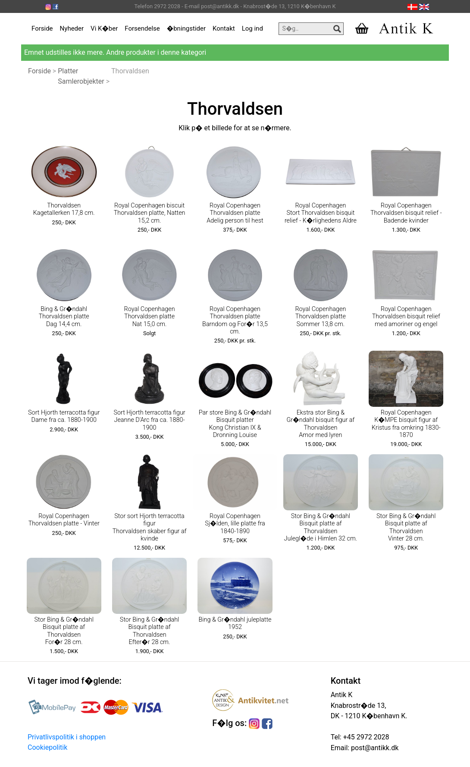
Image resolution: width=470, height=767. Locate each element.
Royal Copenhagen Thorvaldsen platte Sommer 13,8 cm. (320, 316)
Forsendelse (142, 28)
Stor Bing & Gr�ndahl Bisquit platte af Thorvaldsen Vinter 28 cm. (406, 527)
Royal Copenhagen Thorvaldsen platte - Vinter (64, 519)
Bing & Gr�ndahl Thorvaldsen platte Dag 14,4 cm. (64, 316)
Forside (42, 28)
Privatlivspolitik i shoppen (67, 737)
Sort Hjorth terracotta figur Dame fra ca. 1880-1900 (64, 416)
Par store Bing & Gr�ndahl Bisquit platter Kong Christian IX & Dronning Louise (235, 424)
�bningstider (186, 28)
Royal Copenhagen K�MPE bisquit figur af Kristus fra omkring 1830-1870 (406, 424)
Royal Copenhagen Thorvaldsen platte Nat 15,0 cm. (149, 316)
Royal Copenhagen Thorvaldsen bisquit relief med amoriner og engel (406, 316)
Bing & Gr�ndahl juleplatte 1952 (234, 623)
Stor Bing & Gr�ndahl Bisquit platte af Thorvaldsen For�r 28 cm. (63, 631)
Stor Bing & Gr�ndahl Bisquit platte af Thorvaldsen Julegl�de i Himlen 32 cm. (320, 527)
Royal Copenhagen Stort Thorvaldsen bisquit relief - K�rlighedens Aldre (321, 213)
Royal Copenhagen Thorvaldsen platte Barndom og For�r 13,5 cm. (235, 320)
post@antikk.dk (373, 748)
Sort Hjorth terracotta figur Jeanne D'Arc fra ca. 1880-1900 (149, 420)
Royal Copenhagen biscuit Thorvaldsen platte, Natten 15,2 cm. (149, 213)
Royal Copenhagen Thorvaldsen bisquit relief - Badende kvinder (406, 213)
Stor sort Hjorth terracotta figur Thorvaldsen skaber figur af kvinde (150, 527)
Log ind (252, 28)
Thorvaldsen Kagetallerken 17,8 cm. (64, 209)
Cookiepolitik (47, 747)
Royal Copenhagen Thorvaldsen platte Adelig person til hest (235, 213)
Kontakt (224, 28)
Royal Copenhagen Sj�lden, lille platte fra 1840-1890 (235, 523)
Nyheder (72, 28)
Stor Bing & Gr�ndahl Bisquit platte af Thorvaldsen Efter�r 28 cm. (149, 631)
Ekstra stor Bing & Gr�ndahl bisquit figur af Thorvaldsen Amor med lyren (320, 424)
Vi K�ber (104, 28)
